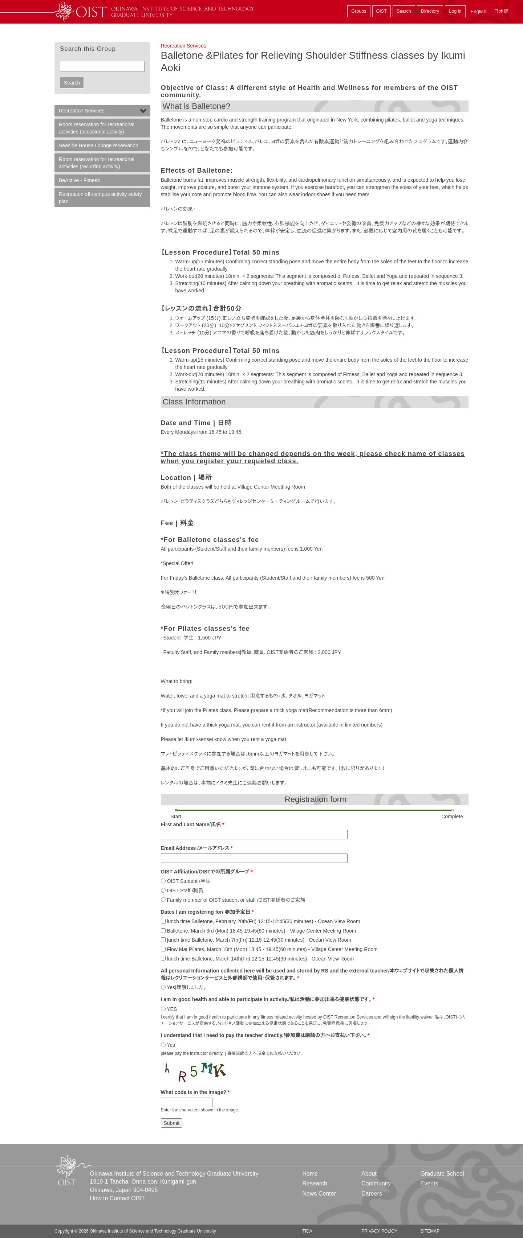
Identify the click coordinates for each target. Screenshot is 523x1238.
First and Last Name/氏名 (192, 824)
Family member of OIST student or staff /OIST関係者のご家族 (236, 900)
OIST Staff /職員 (185, 890)
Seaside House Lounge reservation (98, 145)
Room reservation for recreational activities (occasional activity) (96, 128)
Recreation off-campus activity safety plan (100, 197)
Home (310, 1174)
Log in (455, 11)
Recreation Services (183, 46)
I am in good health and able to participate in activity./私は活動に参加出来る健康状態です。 (268, 999)
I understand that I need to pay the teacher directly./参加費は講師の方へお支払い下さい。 (265, 1035)
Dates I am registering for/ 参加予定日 (207, 912)
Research (315, 1183)
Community (376, 1183)
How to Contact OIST (117, 1198)
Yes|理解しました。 (186, 987)
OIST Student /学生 (188, 881)
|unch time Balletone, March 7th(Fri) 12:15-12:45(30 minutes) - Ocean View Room (259, 940)
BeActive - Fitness (79, 180)
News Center (319, 1193)
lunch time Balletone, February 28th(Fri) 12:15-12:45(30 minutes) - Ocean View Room (263, 921)
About (369, 1174)
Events (429, 1183)
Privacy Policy (379, 1231)
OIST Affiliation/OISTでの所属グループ (207, 872)
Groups (358, 11)
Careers (371, 1193)
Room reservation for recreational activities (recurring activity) (96, 162)
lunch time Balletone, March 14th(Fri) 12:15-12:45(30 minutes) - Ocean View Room (260, 959)
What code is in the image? (195, 1092)
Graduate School (442, 1174)
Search (404, 11)
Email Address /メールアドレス (197, 848)
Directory (430, 11)
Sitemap (429, 1231)
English (478, 11)
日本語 (501, 11)
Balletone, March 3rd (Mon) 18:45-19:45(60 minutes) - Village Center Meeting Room (261, 931)
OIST (381, 11)
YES (172, 1009)
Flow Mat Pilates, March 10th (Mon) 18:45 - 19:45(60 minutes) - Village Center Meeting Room (272, 949)
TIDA (307, 1231)
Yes (171, 1045)
